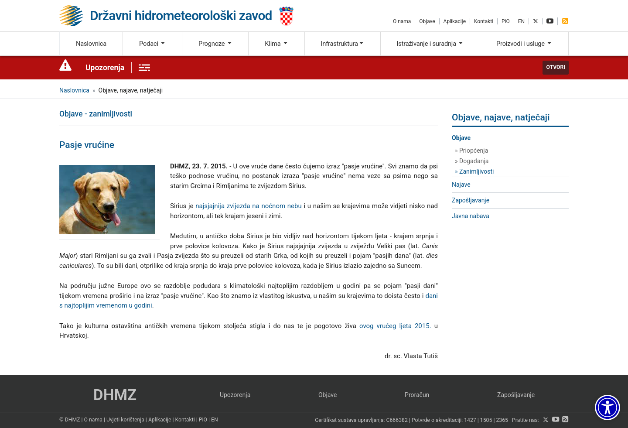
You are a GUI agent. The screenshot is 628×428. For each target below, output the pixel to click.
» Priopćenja (471, 150)
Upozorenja (104, 67)
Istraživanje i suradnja (430, 44)
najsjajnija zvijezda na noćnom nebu (248, 206)
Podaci (152, 44)
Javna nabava (470, 215)
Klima (276, 44)
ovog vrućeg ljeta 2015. (395, 326)
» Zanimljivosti (474, 171)
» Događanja (471, 161)
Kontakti (483, 21)
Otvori (555, 67)
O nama (402, 21)
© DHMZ (69, 420)
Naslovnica (91, 44)
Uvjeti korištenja (125, 420)
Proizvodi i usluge (524, 44)
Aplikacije (455, 21)
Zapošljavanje (470, 200)
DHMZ (115, 395)
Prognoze (215, 44)
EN (521, 21)
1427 (470, 420)
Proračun (417, 394)
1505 (486, 420)
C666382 (397, 420)
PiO (506, 21)
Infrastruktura (342, 44)
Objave (427, 21)
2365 (502, 420)
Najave (461, 184)
